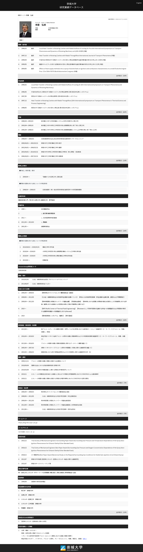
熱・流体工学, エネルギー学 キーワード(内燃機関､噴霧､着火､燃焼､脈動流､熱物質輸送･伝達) (47, 473)
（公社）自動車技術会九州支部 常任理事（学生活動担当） (59, 396)
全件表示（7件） (122, 383)
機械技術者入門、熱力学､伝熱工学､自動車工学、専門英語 (36, 200)
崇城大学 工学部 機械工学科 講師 (51, 147)
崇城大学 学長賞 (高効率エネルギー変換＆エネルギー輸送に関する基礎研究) (55, 459)
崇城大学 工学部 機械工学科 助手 (51, 143)
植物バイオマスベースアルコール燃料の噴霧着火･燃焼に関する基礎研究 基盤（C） (67, 348)
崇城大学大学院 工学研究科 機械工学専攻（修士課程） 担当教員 (61, 152)
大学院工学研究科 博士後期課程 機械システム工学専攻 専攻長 (62, 251)
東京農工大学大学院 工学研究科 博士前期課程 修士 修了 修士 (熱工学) (62, 125)
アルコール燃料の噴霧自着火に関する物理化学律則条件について (51, 370)
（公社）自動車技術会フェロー (41, 284)
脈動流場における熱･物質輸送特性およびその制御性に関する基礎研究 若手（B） (66, 352)
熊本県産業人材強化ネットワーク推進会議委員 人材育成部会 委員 (61, 405)
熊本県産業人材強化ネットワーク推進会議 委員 (56, 400)
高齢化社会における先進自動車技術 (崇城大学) (45, 365)
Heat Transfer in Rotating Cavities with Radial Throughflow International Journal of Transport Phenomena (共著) (77, 56)
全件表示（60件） (122, 112)
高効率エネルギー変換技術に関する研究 (33, 521)
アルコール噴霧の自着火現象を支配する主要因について (48, 361)
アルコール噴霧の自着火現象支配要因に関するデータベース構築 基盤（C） (64, 343)
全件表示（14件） (122, 231)
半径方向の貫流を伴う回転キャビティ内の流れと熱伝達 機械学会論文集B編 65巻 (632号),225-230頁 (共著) (72, 60)
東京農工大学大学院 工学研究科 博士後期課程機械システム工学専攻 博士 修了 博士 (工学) (69, 130)
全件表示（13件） (122, 161)
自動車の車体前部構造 (38, 482)
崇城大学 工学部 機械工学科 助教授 (52, 156)
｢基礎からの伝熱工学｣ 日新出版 (52, 177)
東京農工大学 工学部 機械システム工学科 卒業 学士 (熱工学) (59, 121)
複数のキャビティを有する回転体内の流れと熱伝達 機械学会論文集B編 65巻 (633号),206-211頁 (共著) (71, 64)
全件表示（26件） (122, 320)
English (139, 3)
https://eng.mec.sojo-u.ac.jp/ (27, 423)
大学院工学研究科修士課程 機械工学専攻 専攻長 (57, 256)
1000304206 (22, 270)
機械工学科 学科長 (48, 247)
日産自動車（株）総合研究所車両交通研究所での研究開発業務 (62, 190)
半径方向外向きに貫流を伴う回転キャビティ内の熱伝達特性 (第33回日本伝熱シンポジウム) (59, 92)
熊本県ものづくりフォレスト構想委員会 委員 (55, 392)
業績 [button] (20, 40)
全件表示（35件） (122, 76)
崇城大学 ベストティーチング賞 (41, 464)
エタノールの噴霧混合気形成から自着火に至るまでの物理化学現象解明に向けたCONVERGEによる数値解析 (65, 374)
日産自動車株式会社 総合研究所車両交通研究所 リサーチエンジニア (62, 139)
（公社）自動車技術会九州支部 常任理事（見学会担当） (58, 409)
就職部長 (45, 260)
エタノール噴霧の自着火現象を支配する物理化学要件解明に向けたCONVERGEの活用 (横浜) (60, 378)
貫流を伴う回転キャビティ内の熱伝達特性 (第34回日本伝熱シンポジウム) (54, 96)
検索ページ (21, 15)
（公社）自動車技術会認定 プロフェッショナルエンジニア (49, 279)
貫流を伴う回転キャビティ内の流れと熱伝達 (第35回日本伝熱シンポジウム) (55, 108)
